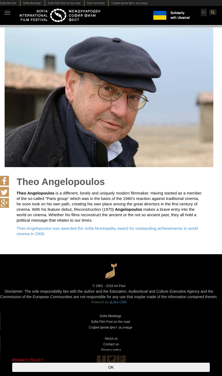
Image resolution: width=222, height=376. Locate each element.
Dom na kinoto (95, 3)
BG (204, 12)
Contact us (111, 344)
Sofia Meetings (32, 3)
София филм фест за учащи (129, 3)
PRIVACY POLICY (27, 360)
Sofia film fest (8, 3)
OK (111, 367)
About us (111, 338)
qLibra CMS (117, 302)
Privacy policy (111, 350)
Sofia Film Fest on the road (64, 3)
